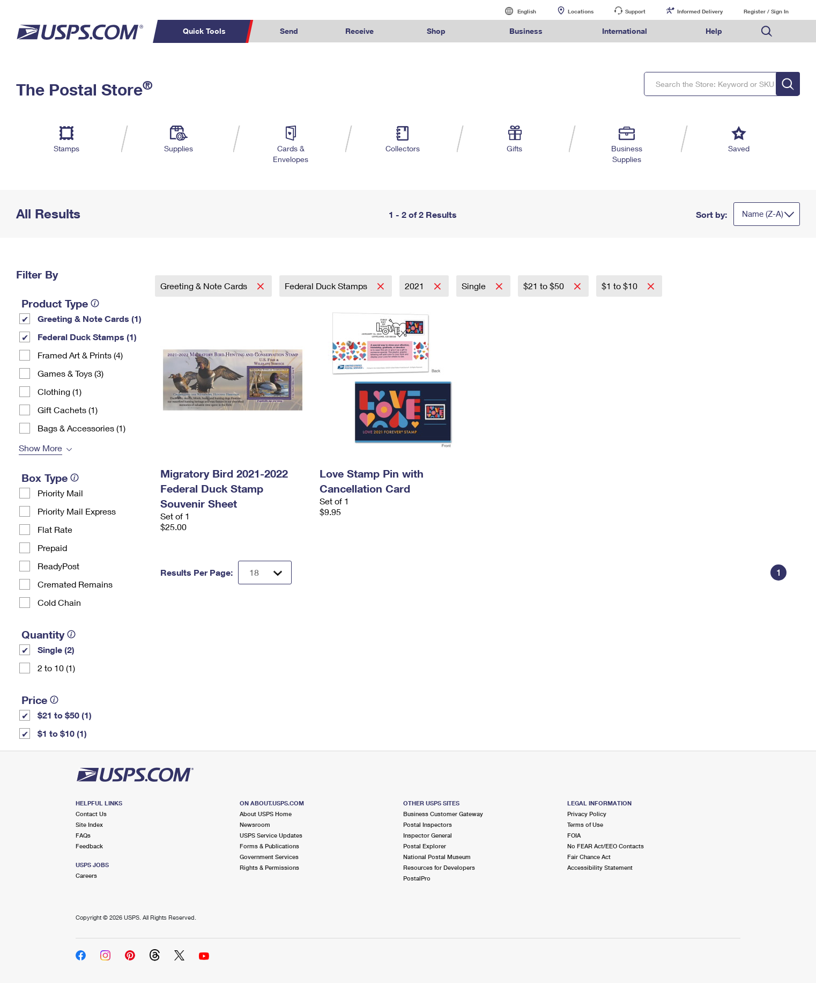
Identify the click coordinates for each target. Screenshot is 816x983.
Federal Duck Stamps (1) (87, 337)
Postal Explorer (424, 845)
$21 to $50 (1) (65, 715)
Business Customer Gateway (443, 813)
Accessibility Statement (600, 867)
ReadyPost (58, 566)
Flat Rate (55, 529)
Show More (40, 448)
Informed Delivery (700, 11)
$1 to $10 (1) (62, 733)
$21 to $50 (544, 286)
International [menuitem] (624, 30)
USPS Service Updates (271, 835)
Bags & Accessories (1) (81, 428)
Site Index (89, 824)
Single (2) (56, 649)
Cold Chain (59, 602)
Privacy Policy (586, 813)
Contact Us (91, 813)
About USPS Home (266, 813)
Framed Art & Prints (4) (80, 355)
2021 (415, 286)
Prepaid (52, 547)
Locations (581, 11)
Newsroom (255, 824)
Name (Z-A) (762, 213)
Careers (86, 875)
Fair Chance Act (589, 856)
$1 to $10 (621, 286)
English (515, 11)
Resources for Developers (439, 867)
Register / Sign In (766, 11)
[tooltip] (95, 303)
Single (475, 286)
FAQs (83, 835)
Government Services (269, 856)
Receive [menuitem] (359, 30)
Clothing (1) (59, 391)
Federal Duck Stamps (327, 286)
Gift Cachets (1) (68, 410)
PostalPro (417, 878)
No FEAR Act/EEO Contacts (605, 845)
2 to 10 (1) (56, 668)
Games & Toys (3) (70, 373)
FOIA (574, 835)
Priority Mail (60, 493)
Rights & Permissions (269, 867)
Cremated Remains (75, 584)
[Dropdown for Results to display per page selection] (265, 572)
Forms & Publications (269, 845)
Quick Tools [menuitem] (204, 30)
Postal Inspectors (427, 824)
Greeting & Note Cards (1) (90, 318)
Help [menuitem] (714, 30)
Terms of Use (585, 824)
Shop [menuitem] (436, 30)
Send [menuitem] (289, 30)
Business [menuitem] (526, 30)
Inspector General (427, 835)
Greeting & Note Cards (204, 286)
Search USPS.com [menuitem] (766, 31)
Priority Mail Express (77, 511)
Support (635, 11)
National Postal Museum (437, 856)
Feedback (89, 845)
